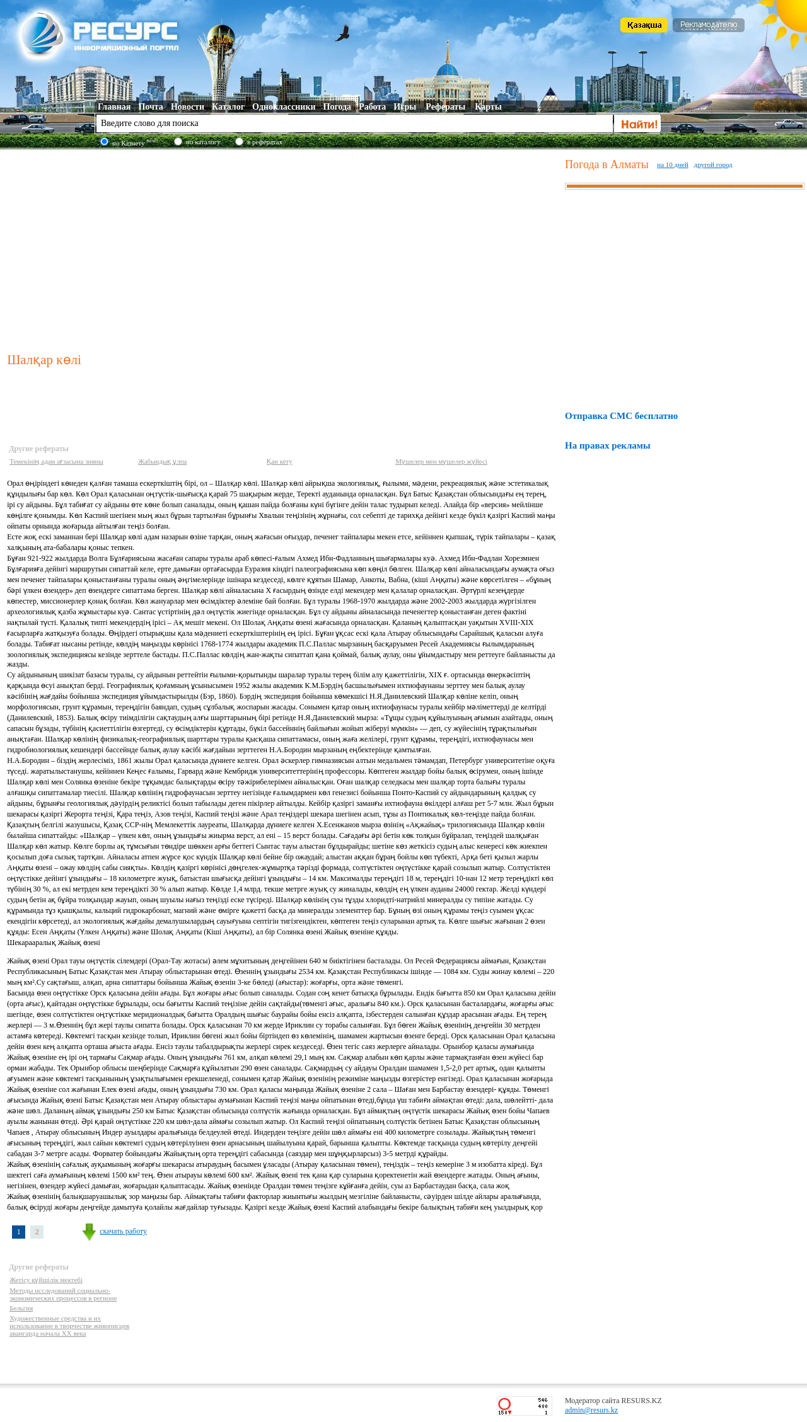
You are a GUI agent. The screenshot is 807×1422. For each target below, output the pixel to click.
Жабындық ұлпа (162, 461)
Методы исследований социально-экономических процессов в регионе (63, 1294)
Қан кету (280, 461)
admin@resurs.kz (591, 1410)
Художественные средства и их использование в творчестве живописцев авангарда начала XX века (69, 1325)
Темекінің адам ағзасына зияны (56, 461)
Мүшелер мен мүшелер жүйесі (441, 461)
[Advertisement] (283, 248)
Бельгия (21, 1308)
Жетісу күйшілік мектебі (46, 1279)
